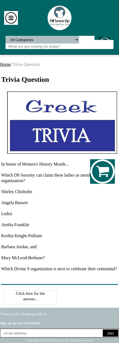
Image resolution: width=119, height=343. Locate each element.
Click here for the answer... (30, 296)
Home (5, 64)
